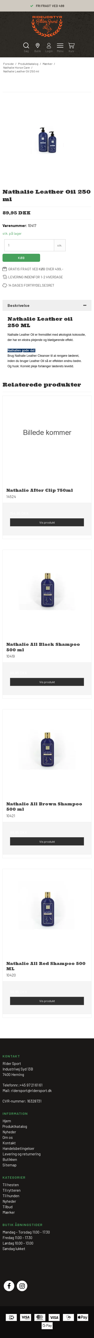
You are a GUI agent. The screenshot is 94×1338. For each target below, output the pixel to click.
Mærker (9, 1212)
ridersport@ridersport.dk (31, 1090)
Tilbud (8, 1206)
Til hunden (11, 1195)
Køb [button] (21, 258)
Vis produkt (47, 522)
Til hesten (11, 1184)
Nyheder (9, 1201)
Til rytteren (12, 1190)
